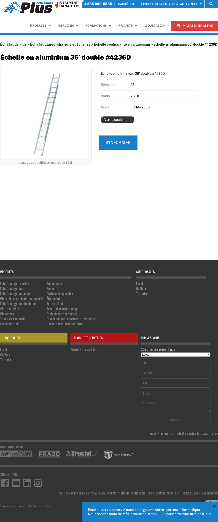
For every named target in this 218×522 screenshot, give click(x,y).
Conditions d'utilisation (176, 490)
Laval (139, 283)
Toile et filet (52, 302)
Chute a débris (9, 307)
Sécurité (50, 288)
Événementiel (9, 321)
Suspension (51, 283)
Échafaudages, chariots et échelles (67, 317)
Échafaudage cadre (13, 288)
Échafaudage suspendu (15, 292)
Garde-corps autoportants (61, 321)
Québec (141, 288)
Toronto (141, 292)
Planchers (6, 312)
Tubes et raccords (12, 317)
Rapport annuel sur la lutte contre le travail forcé (185, 430)
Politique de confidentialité (134, 490)
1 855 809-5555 (98, 4)
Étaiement (51, 297)
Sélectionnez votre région (176, 349)
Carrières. (126, 4)
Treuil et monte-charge (59, 307)
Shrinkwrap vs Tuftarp (84, 347)
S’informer (117, 142)
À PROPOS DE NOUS (153, 4)
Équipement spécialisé (58, 312)
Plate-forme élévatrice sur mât (20, 297)
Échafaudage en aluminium (17, 302)
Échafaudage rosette (14, 283)
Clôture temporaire (56, 292)
